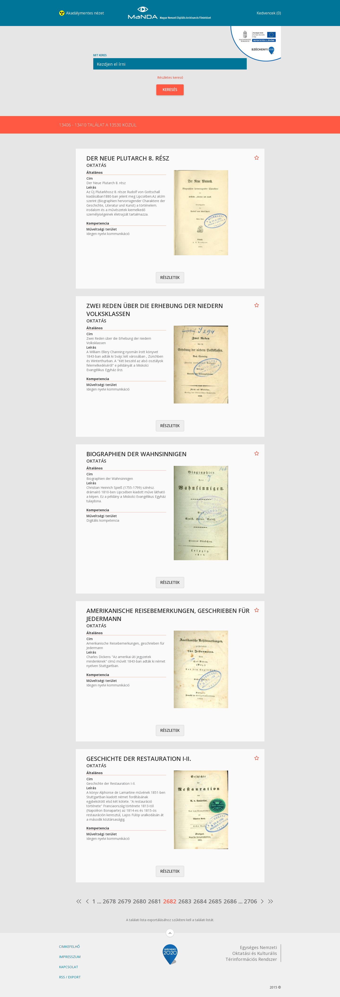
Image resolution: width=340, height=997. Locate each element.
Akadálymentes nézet (85, 13)
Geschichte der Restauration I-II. (138, 758)
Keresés (170, 89)
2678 (109, 901)
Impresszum (70, 956)
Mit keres (170, 61)
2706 (250, 901)
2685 (215, 901)
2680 (139, 901)
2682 (169, 901)
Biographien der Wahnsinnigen (136, 454)
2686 (230, 901)
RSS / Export (70, 977)
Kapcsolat (68, 967)
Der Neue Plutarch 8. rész (127, 158)
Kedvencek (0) (269, 13)
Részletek (170, 277)
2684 (200, 901)
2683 (184, 901)
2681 (154, 901)
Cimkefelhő (69, 946)
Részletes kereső (170, 77)
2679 (124, 901)
